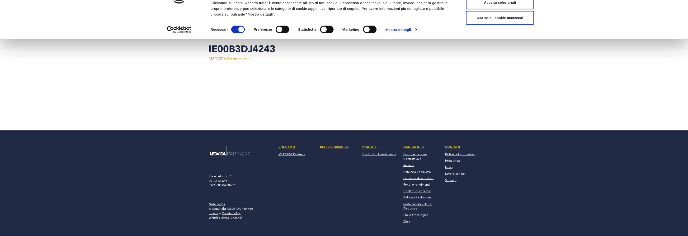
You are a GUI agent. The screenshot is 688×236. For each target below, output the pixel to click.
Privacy (213, 213)
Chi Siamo (286, 147)
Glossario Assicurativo (418, 178)
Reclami (408, 165)
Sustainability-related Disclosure (417, 206)
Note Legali (217, 204)
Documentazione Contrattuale (415, 156)
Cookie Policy (231, 213)
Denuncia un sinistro (417, 172)
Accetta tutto (500, 12)
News (448, 167)
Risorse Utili (413, 147)
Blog (406, 221)
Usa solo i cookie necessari (500, 43)
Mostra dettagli (398, 55)
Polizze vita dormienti (418, 197)
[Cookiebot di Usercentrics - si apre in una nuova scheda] (179, 55)
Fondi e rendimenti (416, 184)
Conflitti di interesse (417, 191)
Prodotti (369, 147)
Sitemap (451, 180)
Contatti (452, 147)
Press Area (452, 160)
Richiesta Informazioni (460, 154)
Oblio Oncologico (415, 215)
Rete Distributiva (334, 147)
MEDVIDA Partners (291, 154)
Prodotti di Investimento (379, 154)
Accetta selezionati (500, 28)
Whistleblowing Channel (225, 217)
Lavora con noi (455, 173)
